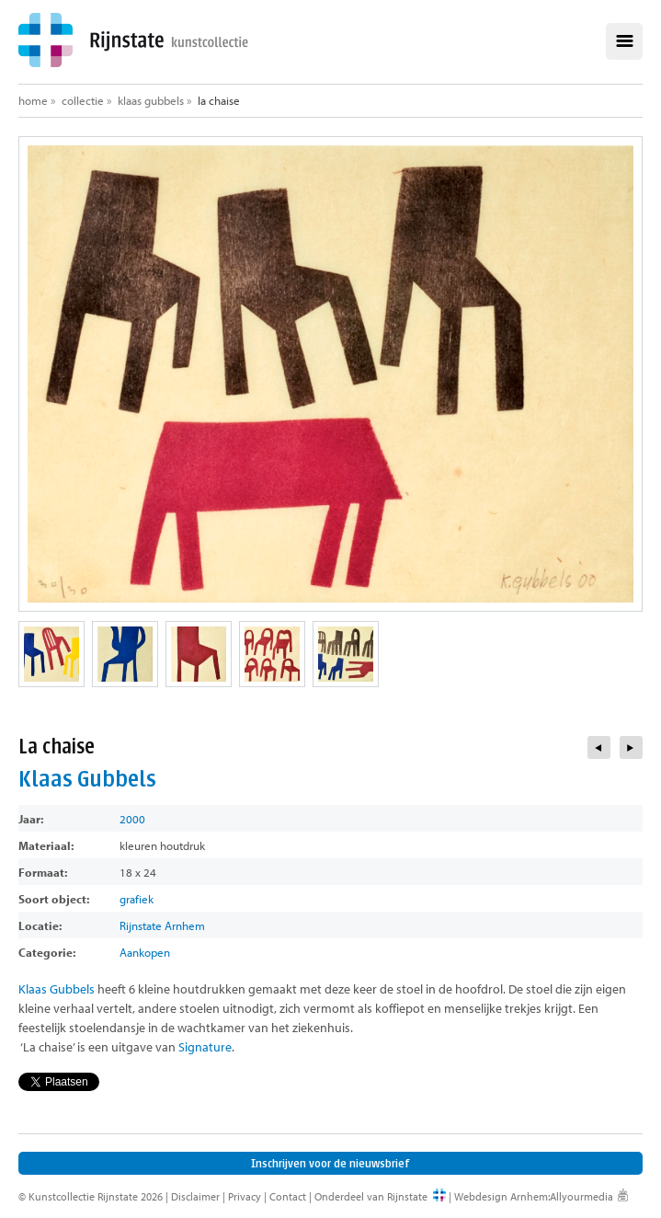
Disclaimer (195, 1196)
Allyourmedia (581, 1196)
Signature (205, 1047)
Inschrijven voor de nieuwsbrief (330, 1163)
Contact (287, 1196)
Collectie (83, 100)
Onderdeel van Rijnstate (370, 1196)
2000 (132, 818)
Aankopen (145, 952)
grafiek (137, 898)
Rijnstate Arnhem (162, 925)
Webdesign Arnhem (501, 1196)
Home (33, 100)
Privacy (244, 1196)
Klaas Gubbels (151, 100)
